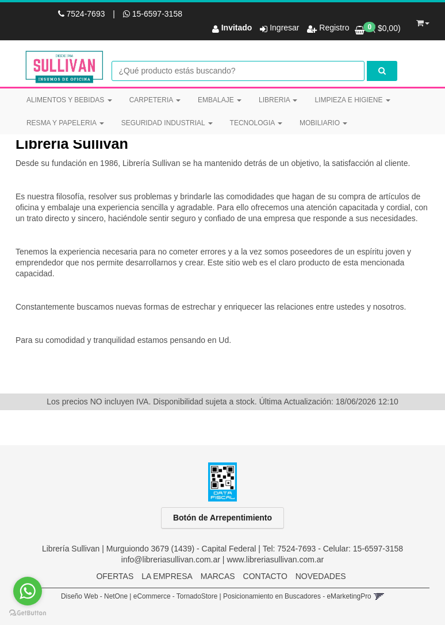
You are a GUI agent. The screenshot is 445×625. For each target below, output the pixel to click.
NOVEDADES (321, 576)
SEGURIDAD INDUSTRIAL (167, 123)
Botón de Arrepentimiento (222, 517)
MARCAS (218, 576)
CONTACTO (265, 576)
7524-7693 (83, 13)
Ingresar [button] (284, 27)
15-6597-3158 (152, 13)
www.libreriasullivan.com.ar (275, 559)
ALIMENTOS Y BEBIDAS (69, 100)
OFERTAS (114, 576)
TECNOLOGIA (256, 123)
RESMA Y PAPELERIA (65, 123)
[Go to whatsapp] (27, 591)
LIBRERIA (278, 100)
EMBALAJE (219, 100)
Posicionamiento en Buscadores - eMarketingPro (297, 596)
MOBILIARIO (323, 123)
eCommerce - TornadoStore (175, 596)
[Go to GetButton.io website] (27, 613)
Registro (333, 27)
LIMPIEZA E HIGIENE (352, 100)
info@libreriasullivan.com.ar (170, 559)
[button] (422, 21)
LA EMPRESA (167, 576)
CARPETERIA (155, 100)
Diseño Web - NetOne (94, 596)
